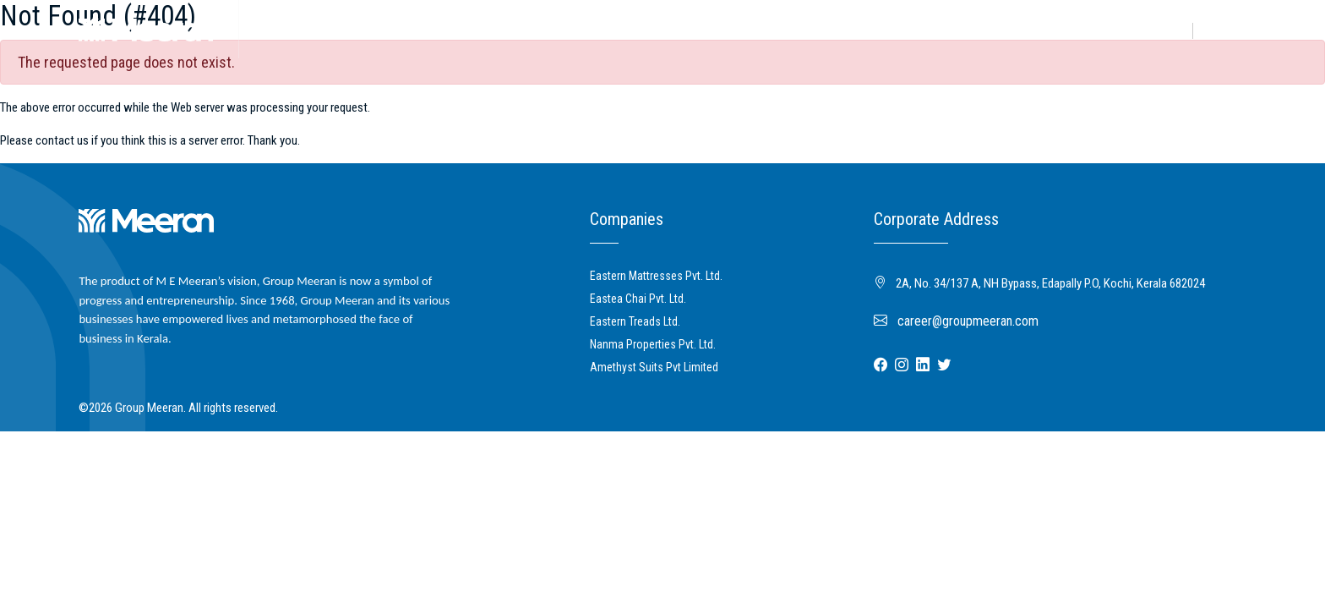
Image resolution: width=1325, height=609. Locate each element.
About (275, 29)
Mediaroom (477, 29)
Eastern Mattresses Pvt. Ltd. (656, 276)
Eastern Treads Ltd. (635, 321)
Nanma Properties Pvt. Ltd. (653, 344)
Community (400, 29)
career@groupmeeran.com (956, 321)
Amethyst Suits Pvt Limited (654, 367)
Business (331, 29)
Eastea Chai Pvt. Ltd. (638, 298)
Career (1166, 31)
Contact (1225, 31)
